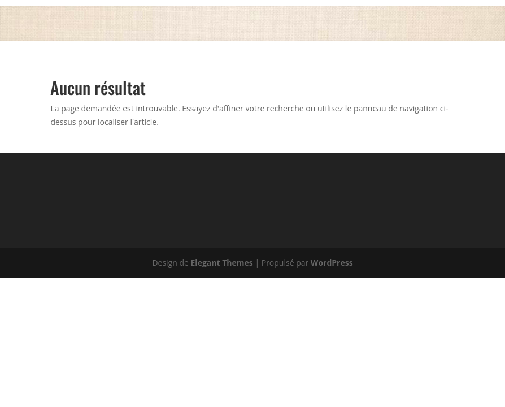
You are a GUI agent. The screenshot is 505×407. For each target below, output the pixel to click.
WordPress (332, 262)
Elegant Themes (222, 262)
